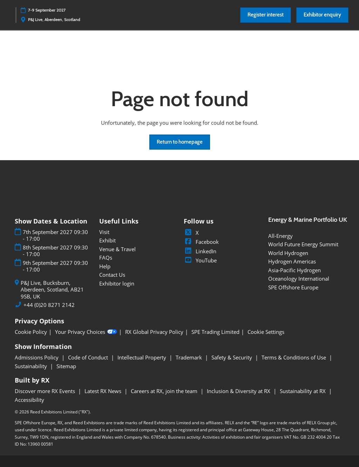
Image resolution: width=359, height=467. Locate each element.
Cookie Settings (266, 332)
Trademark (189, 357)
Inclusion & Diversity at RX (239, 390)
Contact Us (112, 274)
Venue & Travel (117, 249)
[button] (265, 15)
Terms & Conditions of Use (294, 357)
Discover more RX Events (45, 390)
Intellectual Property (142, 357)
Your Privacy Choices (86, 332)
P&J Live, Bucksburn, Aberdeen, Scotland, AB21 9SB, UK (52, 290)
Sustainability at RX (303, 390)
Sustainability (31, 366)
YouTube (200, 260)
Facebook (201, 241)
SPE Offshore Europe (293, 287)
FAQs (105, 257)
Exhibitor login (116, 283)
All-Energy (280, 235)
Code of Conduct (88, 357)
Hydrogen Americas (292, 261)
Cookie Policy (31, 332)
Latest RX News (103, 390)
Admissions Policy (37, 357)
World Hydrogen (288, 252)
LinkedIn (200, 251)
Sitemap (66, 366)
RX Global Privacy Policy (154, 332)
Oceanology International (298, 278)
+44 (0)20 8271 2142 (49, 305)
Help (104, 266)
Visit (104, 231)
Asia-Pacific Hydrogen (294, 270)
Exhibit (107, 240)
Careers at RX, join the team (165, 390)
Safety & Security (232, 357)
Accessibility (29, 399)
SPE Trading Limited (215, 332)
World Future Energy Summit (303, 244)
